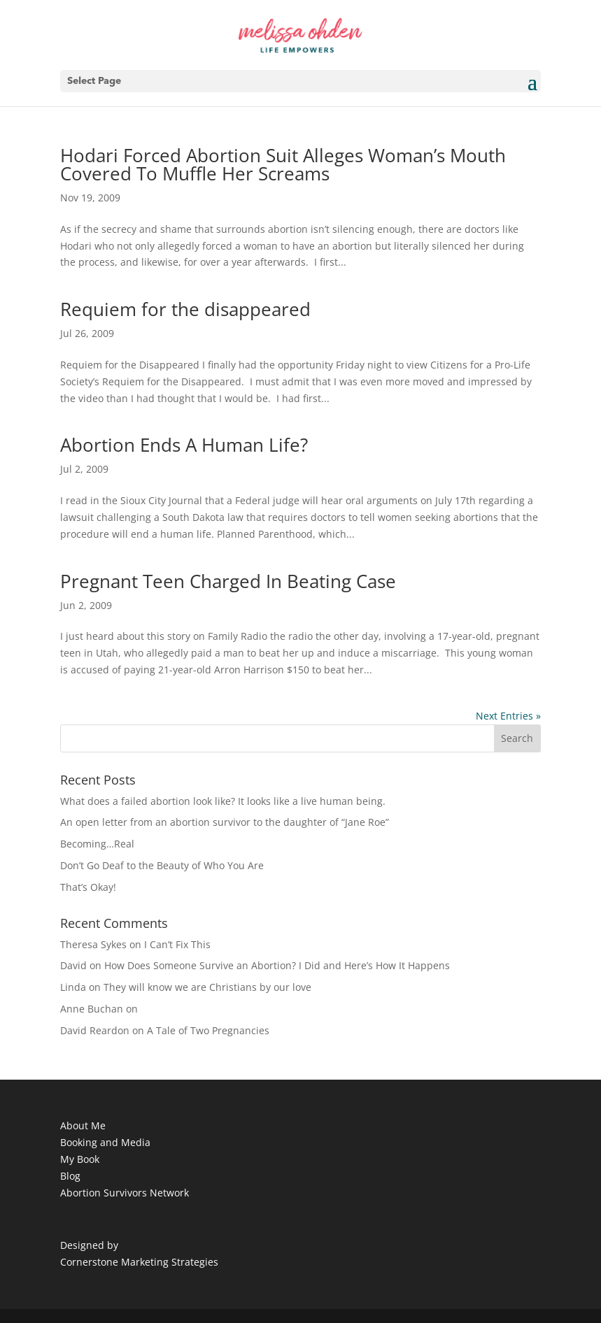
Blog (70, 1175)
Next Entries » (508, 715)
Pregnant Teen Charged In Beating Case (228, 581)
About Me (83, 1125)
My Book (79, 1159)
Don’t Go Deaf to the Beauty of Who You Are (162, 865)
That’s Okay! (88, 887)
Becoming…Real (97, 843)
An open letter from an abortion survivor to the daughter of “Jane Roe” (224, 822)
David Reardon (94, 1030)
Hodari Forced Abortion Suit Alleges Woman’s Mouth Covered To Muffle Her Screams (283, 164)
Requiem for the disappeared (185, 309)
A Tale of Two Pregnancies (208, 1030)
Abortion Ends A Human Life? (184, 444)
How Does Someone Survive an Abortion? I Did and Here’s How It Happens (277, 965)
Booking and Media (105, 1142)
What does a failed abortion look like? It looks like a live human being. (223, 801)
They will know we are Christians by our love (207, 987)
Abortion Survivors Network (124, 1192)
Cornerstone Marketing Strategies (139, 1261)
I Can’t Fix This (177, 944)
